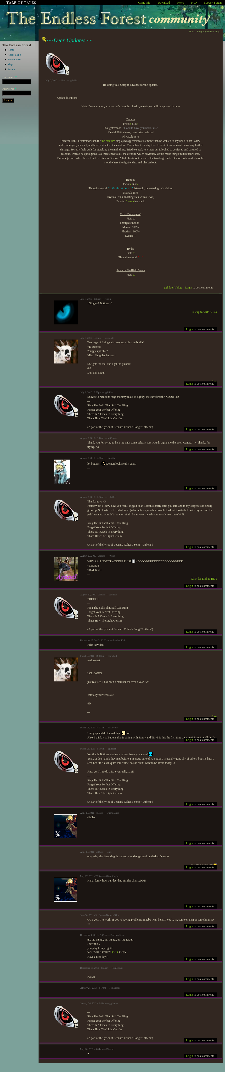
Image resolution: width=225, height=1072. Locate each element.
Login (188, 287)
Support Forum (213, 2)
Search (11, 69)
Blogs (199, 31)
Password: (9, 88)
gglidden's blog (212, 31)
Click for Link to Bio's (204, 578)
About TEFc (14, 54)
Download (164, 2)
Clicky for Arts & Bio (204, 312)
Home (11, 49)
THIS (115, 952)
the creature (108, 141)
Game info (144, 2)
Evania (130, 201)
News (180, 2)
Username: (9, 76)
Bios (214, 381)
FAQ (194, 2)
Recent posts (14, 59)
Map (10, 64)
